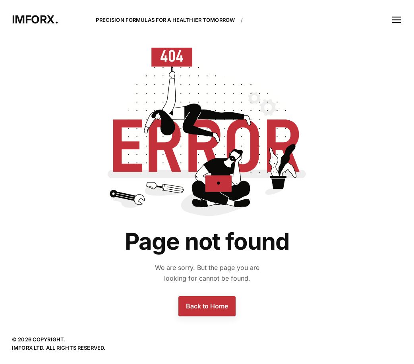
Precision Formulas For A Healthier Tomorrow (165, 20)
